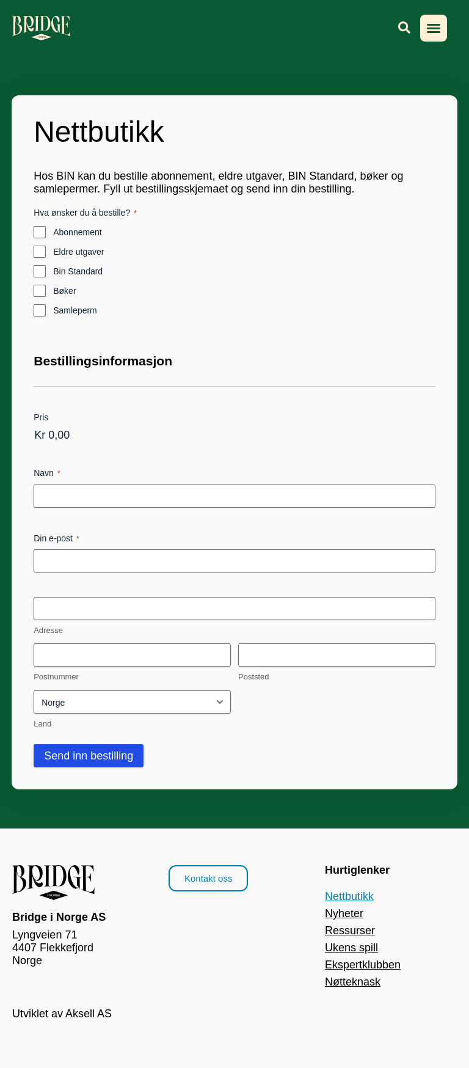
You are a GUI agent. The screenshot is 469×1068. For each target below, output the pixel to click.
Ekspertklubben (363, 965)
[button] (433, 28)
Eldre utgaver (78, 252)
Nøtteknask (352, 982)
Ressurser (350, 930)
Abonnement (77, 232)
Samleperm (75, 310)
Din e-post (56, 538)
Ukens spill (351, 948)
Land (42, 723)
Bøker (64, 291)
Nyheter (344, 913)
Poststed (253, 676)
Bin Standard (78, 271)
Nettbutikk (349, 896)
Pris (41, 417)
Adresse (48, 630)
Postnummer (56, 676)
